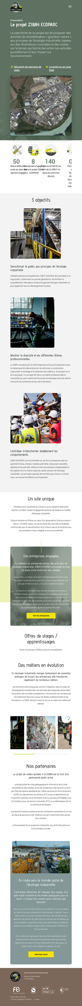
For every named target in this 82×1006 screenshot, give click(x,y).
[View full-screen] (69, 718)
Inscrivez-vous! (41, 954)
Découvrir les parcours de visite (27, 68)
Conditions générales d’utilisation (21, 999)
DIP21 (64, 798)
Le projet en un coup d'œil (60, 68)
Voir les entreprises (41, 615)
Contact (36, 999)
